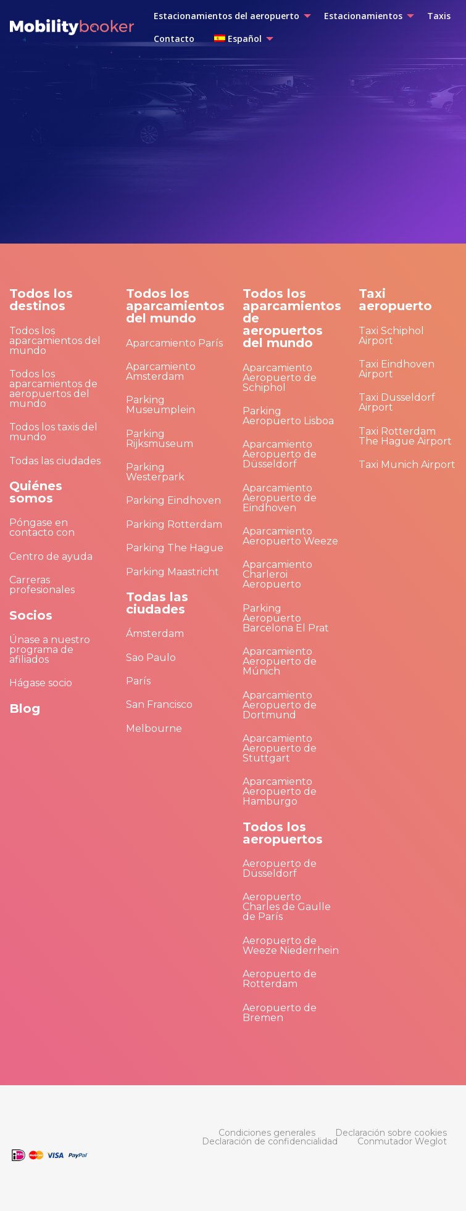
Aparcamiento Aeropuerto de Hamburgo (280, 791)
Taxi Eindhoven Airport (397, 369)
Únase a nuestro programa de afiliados (49, 649)
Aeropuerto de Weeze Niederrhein (291, 945)
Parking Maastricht (172, 572)
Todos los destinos (41, 299)
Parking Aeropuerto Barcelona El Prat (286, 618)
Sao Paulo (151, 657)
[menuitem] (229, 16)
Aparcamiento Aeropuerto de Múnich (280, 661)
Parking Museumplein (160, 405)
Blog (24, 708)
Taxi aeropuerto (395, 299)
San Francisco (159, 704)
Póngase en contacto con (42, 527)
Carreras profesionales (42, 585)
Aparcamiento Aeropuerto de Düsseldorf (280, 454)
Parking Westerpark (155, 472)
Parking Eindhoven (173, 500)
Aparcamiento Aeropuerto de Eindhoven (280, 498)
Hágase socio (40, 683)
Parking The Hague (174, 548)
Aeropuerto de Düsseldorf (280, 868)
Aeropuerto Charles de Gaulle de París (287, 906)
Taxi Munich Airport (407, 464)
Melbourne (154, 728)
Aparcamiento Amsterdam (161, 371)
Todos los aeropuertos (283, 833)
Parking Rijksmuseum (159, 439)
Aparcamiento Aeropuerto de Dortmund (280, 705)
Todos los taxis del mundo (53, 432)
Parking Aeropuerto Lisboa (288, 416)
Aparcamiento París (174, 343)
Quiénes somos (35, 492)
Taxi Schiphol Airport (391, 336)
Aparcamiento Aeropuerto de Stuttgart (280, 748)
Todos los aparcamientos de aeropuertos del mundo (53, 388)
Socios (30, 615)
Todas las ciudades (55, 461)
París (138, 681)
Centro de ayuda (51, 556)
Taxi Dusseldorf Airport (397, 402)
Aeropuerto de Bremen (280, 1013)
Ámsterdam (155, 633)
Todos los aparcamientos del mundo (55, 340)
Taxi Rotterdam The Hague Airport (405, 436)
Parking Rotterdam (174, 524)
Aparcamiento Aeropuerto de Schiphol (280, 377)
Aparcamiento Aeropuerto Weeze (290, 536)
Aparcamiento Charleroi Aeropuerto (277, 574)
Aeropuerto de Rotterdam (280, 979)
